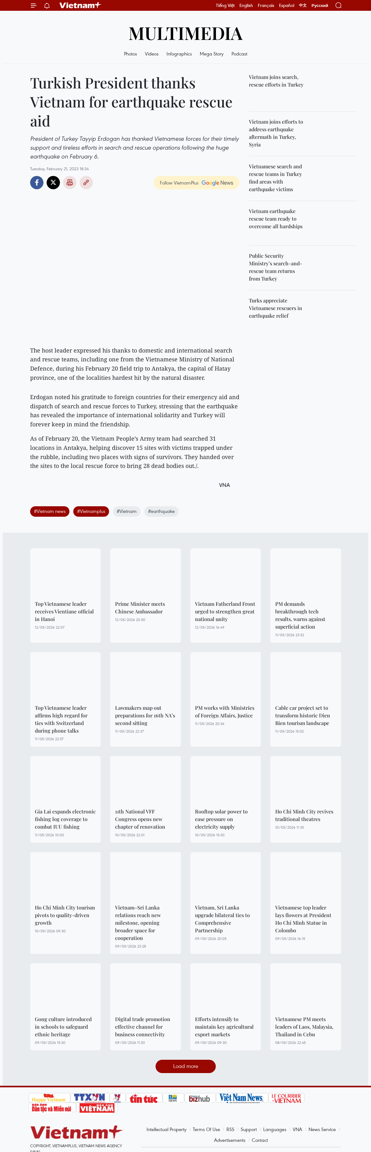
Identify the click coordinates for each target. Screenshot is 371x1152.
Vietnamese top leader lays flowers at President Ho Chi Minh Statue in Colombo (303, 919)
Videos (152, 53)
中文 (303, 5)
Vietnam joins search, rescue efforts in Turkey (276, 81)
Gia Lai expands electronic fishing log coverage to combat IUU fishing (65, 819)
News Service (322, 1129)
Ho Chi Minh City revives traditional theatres (304, 815)
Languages (274, 1129)
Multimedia (185, 32)
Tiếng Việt (225, 5)
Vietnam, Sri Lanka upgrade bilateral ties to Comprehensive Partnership (222, 919)
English (246, 5)
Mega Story (212, 53)
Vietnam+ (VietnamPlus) (80, 5)
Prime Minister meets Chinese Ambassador (140, 607)
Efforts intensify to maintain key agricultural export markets (224, 1027)
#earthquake (161, 511)
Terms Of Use (206, 1129)
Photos (130, 53)
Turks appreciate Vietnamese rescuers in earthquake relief (275, 308)
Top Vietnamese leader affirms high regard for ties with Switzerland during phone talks (61, 719)
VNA (297, 1129)
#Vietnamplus (91, 511)
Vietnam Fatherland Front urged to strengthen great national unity (225, 611)
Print (69, 182)
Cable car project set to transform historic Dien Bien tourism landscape (302, 715)
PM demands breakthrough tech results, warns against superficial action (300, 615)
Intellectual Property (166, 1129)
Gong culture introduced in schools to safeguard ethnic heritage (63, 1027)
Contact (260, 1140)
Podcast (239, 53)
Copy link (86, 182)
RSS (230, 1129)
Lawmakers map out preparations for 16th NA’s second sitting (145, 715)
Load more (185, 1066)
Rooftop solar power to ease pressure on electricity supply (221, 819)
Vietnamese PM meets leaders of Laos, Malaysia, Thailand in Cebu (304, 1027)
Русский (319, 5)
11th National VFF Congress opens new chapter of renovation (140, 819)
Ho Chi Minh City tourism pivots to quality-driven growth (65, 915)
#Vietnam (127, 511)
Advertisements (229, 1140)
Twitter (53, 182)
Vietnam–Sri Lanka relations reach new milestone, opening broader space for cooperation (138, 922)
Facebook (36, 182)
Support (249, 1129)
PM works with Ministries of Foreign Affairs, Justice (224, 711)
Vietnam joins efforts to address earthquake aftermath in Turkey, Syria (276, 133)
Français (266, 5)
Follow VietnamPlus (179, 182)
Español (286, 5)
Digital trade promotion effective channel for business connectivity (142, 1027)
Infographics (179, 53)
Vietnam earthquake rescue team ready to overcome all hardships (276, 219)
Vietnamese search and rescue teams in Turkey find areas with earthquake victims (275, 177)
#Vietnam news (50, 511)
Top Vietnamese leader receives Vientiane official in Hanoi (64, 611)
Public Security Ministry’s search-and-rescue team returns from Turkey (275, 267)
